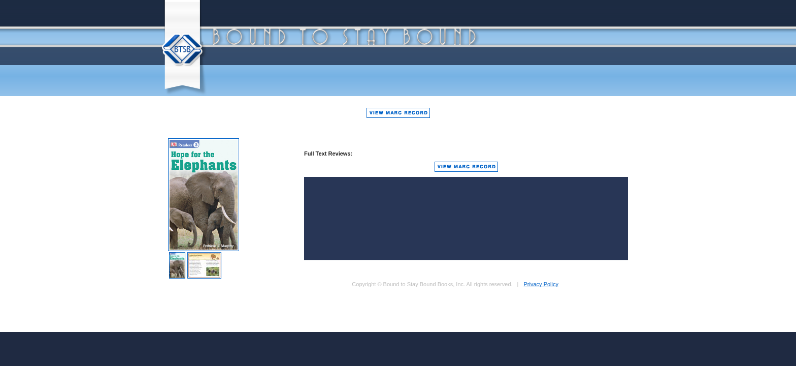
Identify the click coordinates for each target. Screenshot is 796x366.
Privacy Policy (541, 284)
